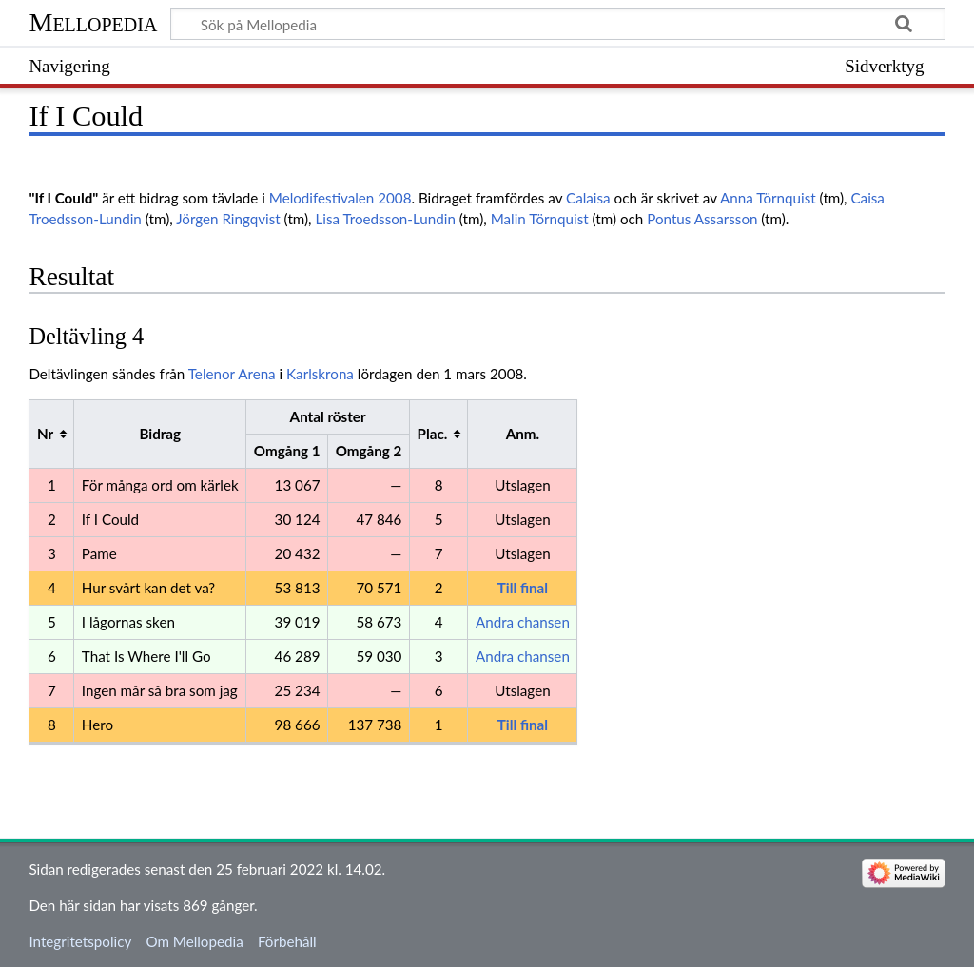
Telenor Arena (232, 373)
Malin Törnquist (540, 218)
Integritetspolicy (80, 941)
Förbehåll (287, 941)
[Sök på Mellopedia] (557, 24)
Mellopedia (93, 22)
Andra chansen (523, 621)
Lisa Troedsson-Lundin (385, 218)
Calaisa (588, 197)
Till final (522, 587)
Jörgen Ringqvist (228, 218)
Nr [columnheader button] (45, 433)
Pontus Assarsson (702, 218)
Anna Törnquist (768, 197)
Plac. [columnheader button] (433, 433)
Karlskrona (320, 373)
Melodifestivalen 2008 (340, 197)
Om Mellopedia (194, 941)
